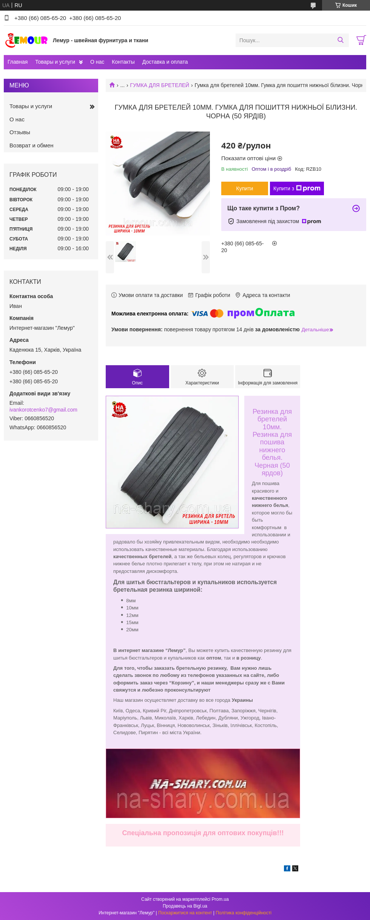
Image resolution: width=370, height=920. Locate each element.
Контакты (123, 62)
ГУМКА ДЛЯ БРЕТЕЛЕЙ (160, 85)
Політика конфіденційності (243, 912)
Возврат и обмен (31, 145)
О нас (97, 62)
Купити (244, 188)
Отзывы (19, 132)
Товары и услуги (55, 62)
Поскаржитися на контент (185, 912)
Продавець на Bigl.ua (185, 906)
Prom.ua (220, 899)
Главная (18, 62)
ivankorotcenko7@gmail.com (43, 410)
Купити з (297, 188)
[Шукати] (340, 40)
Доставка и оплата (165, 62)
